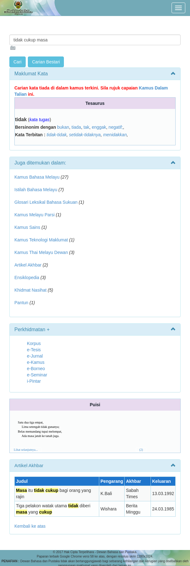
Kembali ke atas (30, 526)
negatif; (116, 127)
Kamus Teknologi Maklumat (41, 239)
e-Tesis (34, 349)
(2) (141, 449)
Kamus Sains (27, 227)
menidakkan (115, 134)
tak (87, 127)
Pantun (21, 302)
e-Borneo (36, 368)
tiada (76, 127)
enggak (99, 127)
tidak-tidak (57, 134)
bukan (63, 127)
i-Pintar (34, 381)
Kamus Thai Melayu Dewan (41, 252)
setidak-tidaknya (84, 134)
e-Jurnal (35, 355)
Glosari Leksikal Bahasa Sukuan (46, 202)
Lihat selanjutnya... (26, 449)
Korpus (34, 343)
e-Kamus (35, 362)
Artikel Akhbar (27, 264)
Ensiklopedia (26, 277)
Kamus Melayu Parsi (34, 214)
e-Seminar (37, 374)
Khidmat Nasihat (30, 290)
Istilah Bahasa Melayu (35, 189)
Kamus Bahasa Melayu (37, 177)
